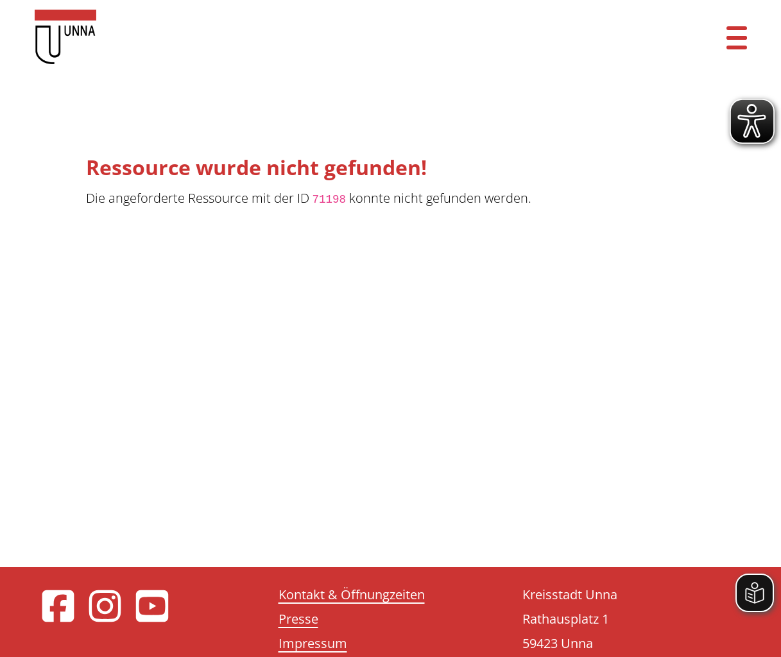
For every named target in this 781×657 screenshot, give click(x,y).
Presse (298, 618)
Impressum (313, 643)
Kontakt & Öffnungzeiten (352, 594)
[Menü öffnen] (736, 37)
